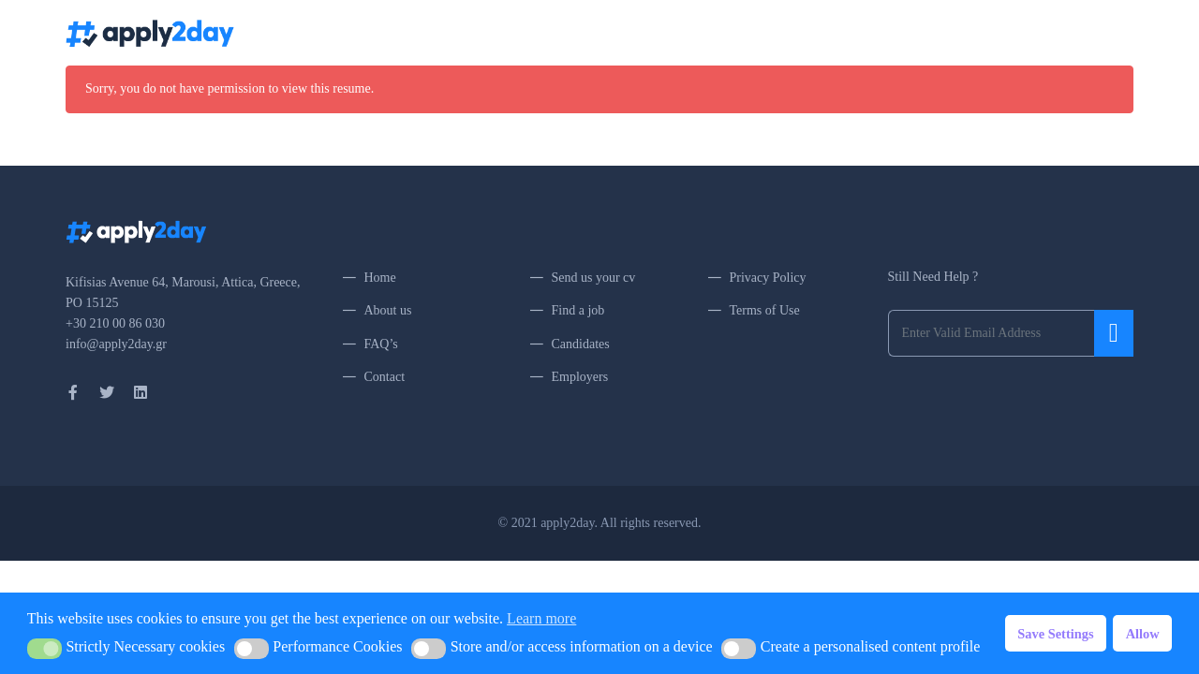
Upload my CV (724, 32)
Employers (580, 377)
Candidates (581, 344)
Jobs (654, 32)
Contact (925, 32)
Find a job (578, 310)
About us (388, 310)
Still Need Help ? (933, 277)
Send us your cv (594, 278)
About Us (808, 32)
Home (607, 32)
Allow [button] (1143, 633)
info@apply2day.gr (116, 344)
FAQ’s (869, 32)
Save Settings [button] (1055, 633)
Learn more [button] (541, 618)
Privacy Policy (768, 278)
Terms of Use (765, 310)
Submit (1113, 333)
